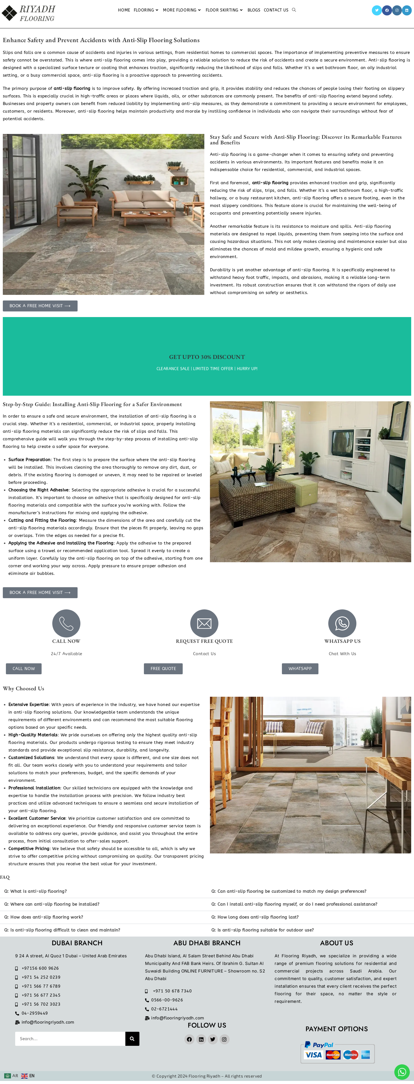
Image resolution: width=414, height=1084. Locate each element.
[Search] (132, 1042)
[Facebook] (387, 10)
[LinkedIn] (407, 10)
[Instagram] (397, 10)
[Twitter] (377, 10)
